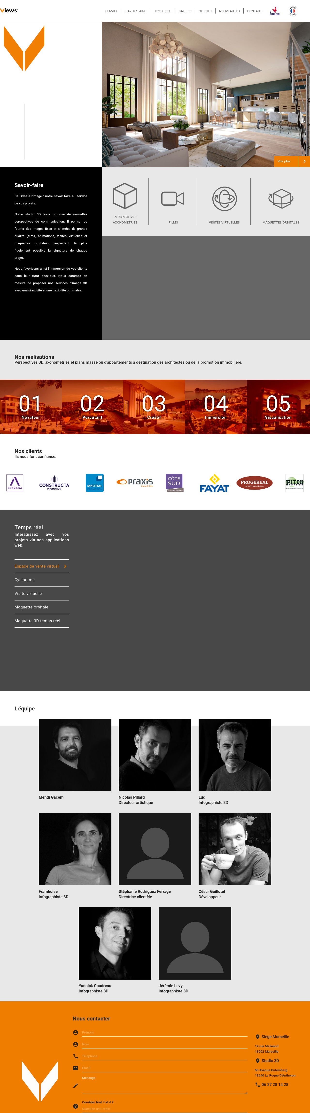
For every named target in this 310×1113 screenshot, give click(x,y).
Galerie (184, 11)
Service (111, 11)
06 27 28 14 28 (275, 1084)
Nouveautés (229, 11)
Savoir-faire (136, 11)
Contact (254, 11)
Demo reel (162, 11)
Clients (205, 11)
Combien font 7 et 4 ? (97, 1102)
